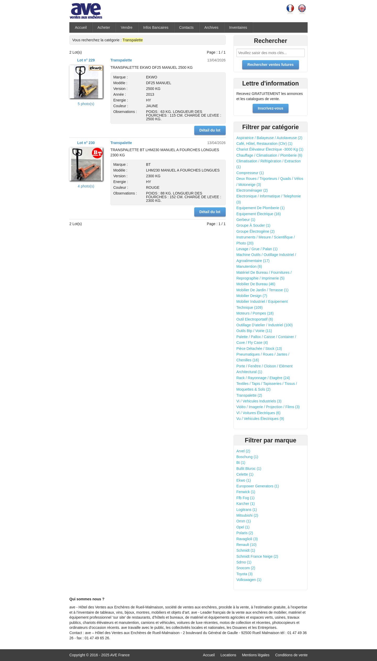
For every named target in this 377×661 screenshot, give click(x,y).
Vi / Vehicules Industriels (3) (259, 401)
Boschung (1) (247, 457)
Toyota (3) (244, 574)
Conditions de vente (291, 655)
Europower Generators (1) (257, 486)
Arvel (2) (243, 451)
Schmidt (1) (245, 550)
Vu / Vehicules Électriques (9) (260, 419)
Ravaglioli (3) (247, 539)
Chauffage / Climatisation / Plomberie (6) (269, 155)
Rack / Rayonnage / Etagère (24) (263, 378)
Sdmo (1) (244, 562)
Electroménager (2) (252, 190)
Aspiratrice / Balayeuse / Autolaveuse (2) (269, 138)
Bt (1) (240, 462)
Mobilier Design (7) (251, 296)
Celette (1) (244, 474)
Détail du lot (209, 130)
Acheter (103, 27)
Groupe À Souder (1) (253, 225)
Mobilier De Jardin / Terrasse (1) (262, 290)
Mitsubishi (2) (247, 515)
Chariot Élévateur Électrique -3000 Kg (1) (269, 149)
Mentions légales (255, 655)
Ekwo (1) (243, 480)
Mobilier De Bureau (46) (255, 284)
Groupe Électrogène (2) (255, 231)
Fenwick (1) (245, 492)
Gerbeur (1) (245, 220)
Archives (211, 27)
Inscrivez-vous (270, 108)
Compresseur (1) (250, 173)
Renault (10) (246, 545)
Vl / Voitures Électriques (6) (258, 413)
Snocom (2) (245, 568)
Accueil (81, 27)
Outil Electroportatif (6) (254, 319)
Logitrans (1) (246, 510)
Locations (228, 655)
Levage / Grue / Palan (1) (257, 249)
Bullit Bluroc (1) (248, 468)
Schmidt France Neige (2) (257, 556)
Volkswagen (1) (249, 580)
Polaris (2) (244, 533)
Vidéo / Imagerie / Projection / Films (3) (268, 407)
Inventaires (238, 27)
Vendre (126, 27)
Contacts (186, 27)
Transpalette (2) (249, 395)
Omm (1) (243, 521)
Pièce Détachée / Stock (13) (259, 348)
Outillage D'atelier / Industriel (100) (264, 325)
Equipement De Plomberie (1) (260, 208)
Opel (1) (243, 527)
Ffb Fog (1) (245, 498)
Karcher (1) (245, 504)
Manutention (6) (249, 266)
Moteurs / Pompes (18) (255, 313)
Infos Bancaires (156, 27)
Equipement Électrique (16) (258, 214)
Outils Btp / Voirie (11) (254, 331)
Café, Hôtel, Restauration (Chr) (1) (264, 143)
